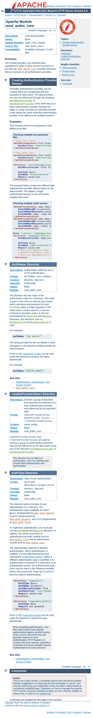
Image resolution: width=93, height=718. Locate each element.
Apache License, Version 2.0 (36, 705)
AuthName (66, 53)
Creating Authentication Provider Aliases (73, 43)
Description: (12, 36)
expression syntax (32, 353)
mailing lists (45, 693)
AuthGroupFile (39, 322)
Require (47, 316)
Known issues (68, 71)
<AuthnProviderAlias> (71, 56)
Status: (9, 39)
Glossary (77, 6)
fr (55, 30)
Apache (8, 15)
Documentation (36, 15)
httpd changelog (69, 67)
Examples (16, 121)
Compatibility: (12, 49)
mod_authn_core (27, 69)
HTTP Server (20, 15)
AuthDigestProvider (22, 103)
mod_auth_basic (43, 513)
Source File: (11, 46)
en (50, 30)
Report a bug (68, 75)
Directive (33, 264)
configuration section (32, 556)
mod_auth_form (21, 522)
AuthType (65, 59)
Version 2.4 (50, 15)
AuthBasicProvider (21, 100)
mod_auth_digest (20, 519)
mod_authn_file (19, 539)
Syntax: (14, 276)
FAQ (69, 6)
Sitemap (87, 6)
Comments (67, 83)
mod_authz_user (35, 543)
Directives (61, 6)
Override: (15, 283)
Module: (14, 290)
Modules (51, 6)
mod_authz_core (25, 388)
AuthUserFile (18, 322)
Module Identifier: (14, 42)
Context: (14, 280)
